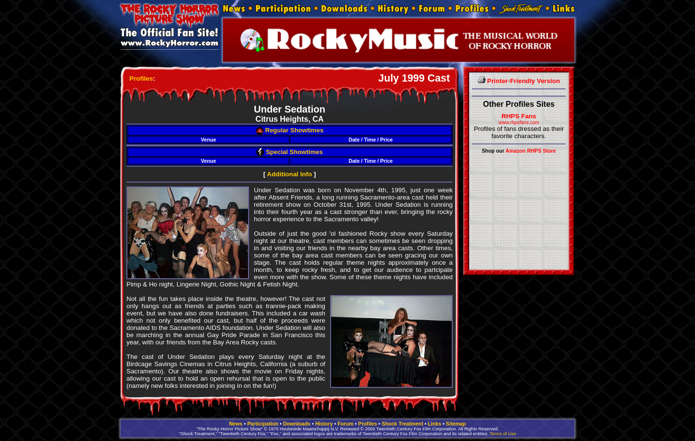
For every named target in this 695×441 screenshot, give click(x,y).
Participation (262, 424)
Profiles (141, 78)
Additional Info (289, 174)
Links (434, 424)
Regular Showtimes (289, 130)
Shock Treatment (402, 424)
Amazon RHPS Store (531, 151)
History (324, 424)
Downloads (296, 424)
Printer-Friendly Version (519, 81)
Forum (345, 424)
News (236, 424)
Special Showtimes (289, 152)
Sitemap (456, 424)
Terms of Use (502, 433)
